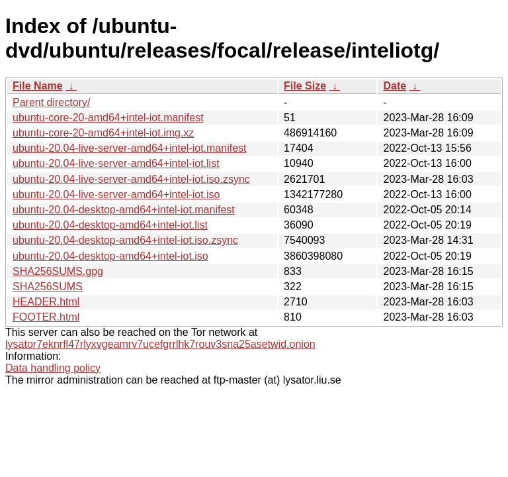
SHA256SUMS (48, 286)
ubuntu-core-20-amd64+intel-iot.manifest (108, 117)
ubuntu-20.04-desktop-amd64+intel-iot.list (110, 225)
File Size (305, 85)
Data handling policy (53, 368)
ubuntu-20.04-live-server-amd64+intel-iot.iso (116, 194)
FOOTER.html (46, 317)
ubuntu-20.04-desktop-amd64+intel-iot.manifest (124, 209)
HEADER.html (46, 301)
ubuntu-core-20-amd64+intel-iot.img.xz (103, 132)
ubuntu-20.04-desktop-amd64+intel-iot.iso (110, 256)
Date (394, 85)
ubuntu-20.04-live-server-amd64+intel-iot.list (116, 163)
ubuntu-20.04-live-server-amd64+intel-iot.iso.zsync (131, 179)
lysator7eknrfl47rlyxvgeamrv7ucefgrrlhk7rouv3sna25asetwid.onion (160, 344)
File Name (38, 85)
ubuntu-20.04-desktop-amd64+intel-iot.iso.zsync (125, 240)
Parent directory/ (51, 102)
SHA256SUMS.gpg (58, 271)
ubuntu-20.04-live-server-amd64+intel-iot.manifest (130, 148)
